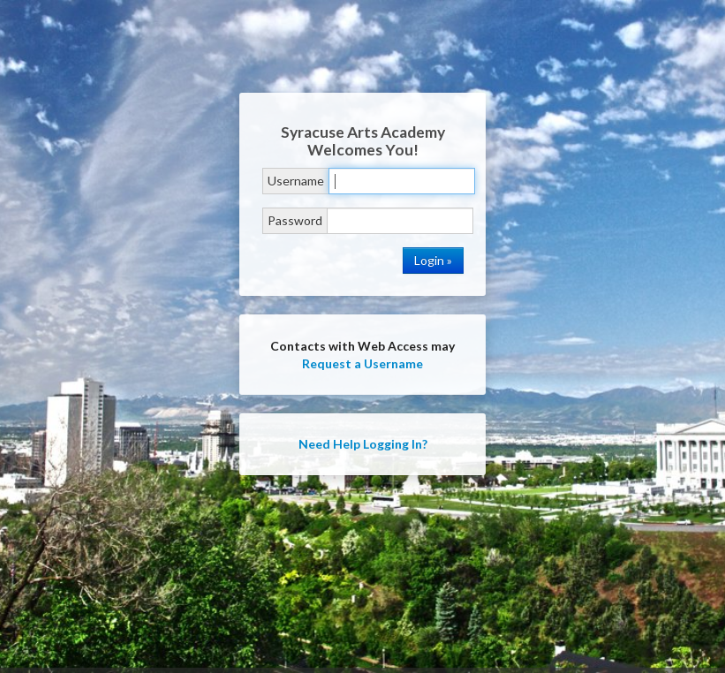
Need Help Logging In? (362, 443)
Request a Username (362, 363)
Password (295, 220)
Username (296, 180)
